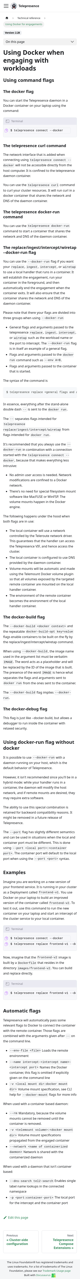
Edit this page (15, 1217)
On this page (15, 42)
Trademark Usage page (57, 1270)
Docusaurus (46, 1275)
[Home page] (7, 18)
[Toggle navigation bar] (6, 6)
